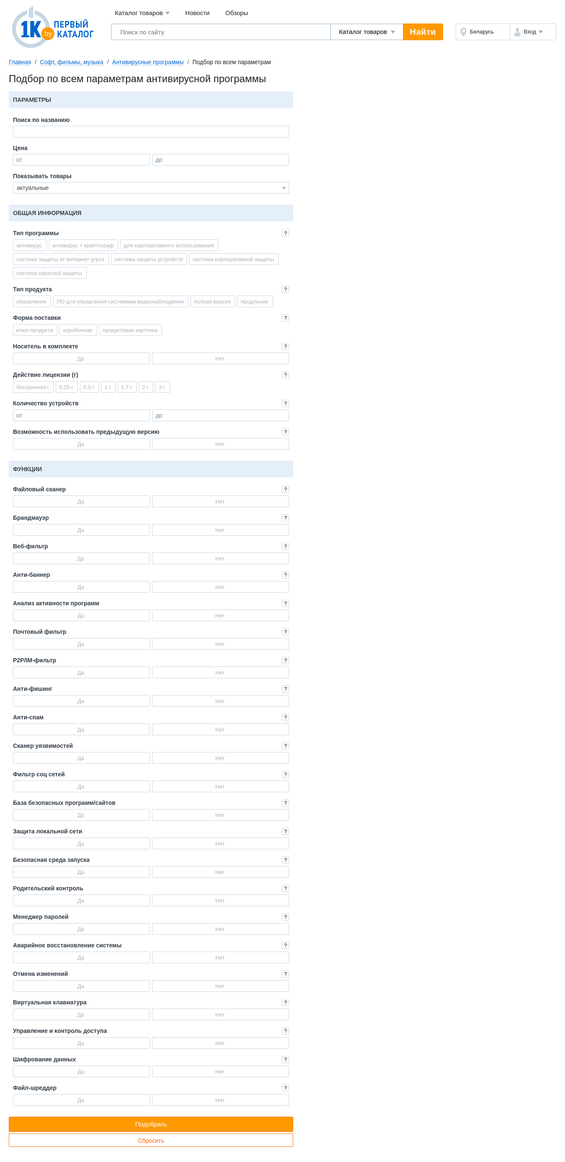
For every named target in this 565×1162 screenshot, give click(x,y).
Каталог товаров (142, 13)
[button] (533, 32)
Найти (423, 31)
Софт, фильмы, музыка (71, 62)
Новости (197, 12)
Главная (20, 62)
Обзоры (236, 12)
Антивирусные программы (148, 62)
